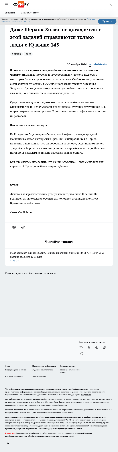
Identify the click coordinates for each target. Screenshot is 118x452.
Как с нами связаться (14, 376)
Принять (107, 21)
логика (16, 54)
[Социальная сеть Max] (81, 353)
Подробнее (86, 395)
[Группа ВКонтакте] (81, 347)
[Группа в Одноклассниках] (89, 347)
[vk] (14, 227)
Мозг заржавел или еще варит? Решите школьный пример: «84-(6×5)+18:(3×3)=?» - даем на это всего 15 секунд (59, 257)
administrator (98, 64)
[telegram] (24, 227)
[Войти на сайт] (110, 4)
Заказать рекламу (30, 12)
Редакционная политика (42, 370)
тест (28, 54)
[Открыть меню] (6, 4)
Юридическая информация (44, 366)
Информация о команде (15, 370)
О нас (7, 366)
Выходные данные (67, 366)
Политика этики (39, 376)
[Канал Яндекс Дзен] (104, 347)
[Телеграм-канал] (96, 347)
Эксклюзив (10, 12)
